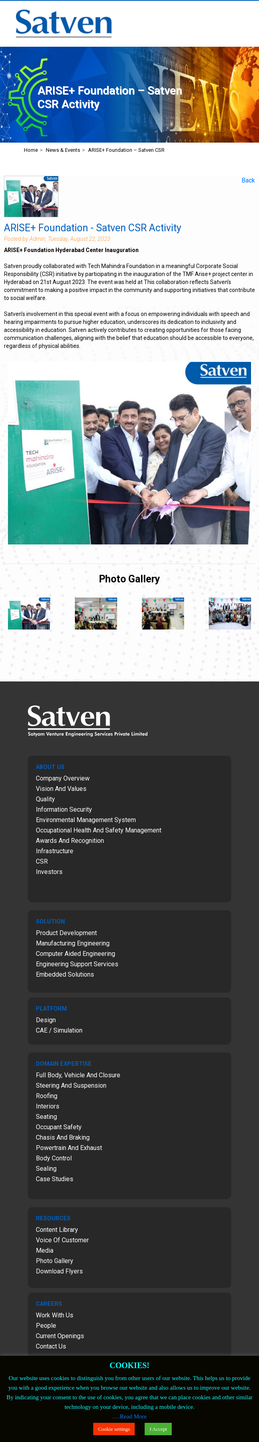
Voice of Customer (62, 1240)
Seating (46, 1116)
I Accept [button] (158, 1429)
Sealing (46, 1168)
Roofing (46, 1096)
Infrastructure (54, 851)
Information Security (64, 809)
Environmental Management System (86, 820)
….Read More (129, 1416)
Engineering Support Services (77, 964)
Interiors (47, 1106)
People (46, 1325)
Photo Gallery (54, 1261)
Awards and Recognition (70, 840)
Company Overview (63, 778)
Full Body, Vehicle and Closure (78, 1075)
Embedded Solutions (65, 974)
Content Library (57, 1229)
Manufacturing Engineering (73, 943)
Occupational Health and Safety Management (98, 830)
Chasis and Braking (63, 1137)
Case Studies (54, 1179)
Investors (49, 872)
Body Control (54, 1158)
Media (44, 1250)
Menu (249, 10)
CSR (42, 861)
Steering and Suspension (71, 1085)
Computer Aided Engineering (75, 953)
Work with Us (54, 1315)
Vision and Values (61, 789)
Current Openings (60, 1336)
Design (46, 1020)
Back (248, 180)
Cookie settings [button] (114, 1429)
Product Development (66, 933)
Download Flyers (59, 1271)
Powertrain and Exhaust (69, 1148)
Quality (45, 799)
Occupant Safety (59, 1127)
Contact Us (51, 1346)
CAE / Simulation (59, 1030)
